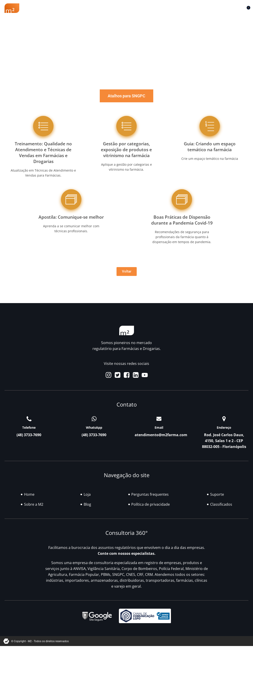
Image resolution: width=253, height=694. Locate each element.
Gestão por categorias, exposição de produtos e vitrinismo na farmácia (126, 149)
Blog (152, 6)
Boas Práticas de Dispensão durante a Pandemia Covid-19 (182, 220)
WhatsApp (94, 427)
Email (159, 427)
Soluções (129, 6)
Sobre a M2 (39, 6)
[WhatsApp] (94, 418)
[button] (235, 7)
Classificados (178, 6)
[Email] (158, 418)
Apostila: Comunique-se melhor (71, 217)
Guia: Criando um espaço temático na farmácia (210, 147)
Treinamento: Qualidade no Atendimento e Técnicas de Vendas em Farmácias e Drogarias (43, 152)
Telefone (29, 427)
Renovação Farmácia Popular (85, 6)
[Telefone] (29, 418)
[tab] (126, 95)
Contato (45, 13)
